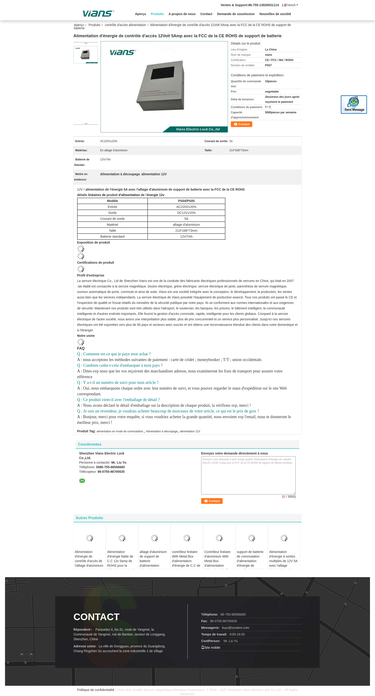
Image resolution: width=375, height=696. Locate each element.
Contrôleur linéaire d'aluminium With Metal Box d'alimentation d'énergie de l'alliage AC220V (218, 563)
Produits (157, 14)
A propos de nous (182, 14)
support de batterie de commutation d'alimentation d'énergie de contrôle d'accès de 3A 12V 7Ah (250, 563)
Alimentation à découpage (162, 431)
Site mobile (210, 647)
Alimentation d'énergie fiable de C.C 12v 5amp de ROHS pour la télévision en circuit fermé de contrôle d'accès (120, 565)
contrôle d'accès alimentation (125, 25)
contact (96, 616)
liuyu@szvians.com (235, 628)
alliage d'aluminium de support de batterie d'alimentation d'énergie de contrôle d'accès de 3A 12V (153, 565)
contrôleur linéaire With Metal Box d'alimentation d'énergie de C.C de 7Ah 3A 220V (186, 561)
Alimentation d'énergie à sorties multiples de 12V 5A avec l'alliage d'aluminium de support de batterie (283, 563)
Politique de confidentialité (95, 690)
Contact (206, 14)
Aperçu (140, 14)
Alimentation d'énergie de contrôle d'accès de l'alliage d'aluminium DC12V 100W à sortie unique (89, 563)
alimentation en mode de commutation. (120, 431)
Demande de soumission (236, 14)
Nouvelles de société (275, 14)
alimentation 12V (190, 431)
